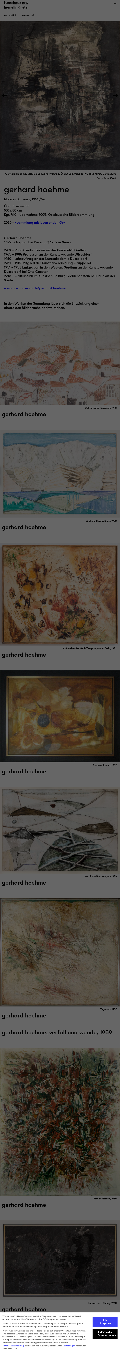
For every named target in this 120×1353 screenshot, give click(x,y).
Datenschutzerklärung (13, 1345)
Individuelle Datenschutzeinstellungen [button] (108, 1333)
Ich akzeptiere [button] (105, 1322)
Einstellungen (68, 1345)
